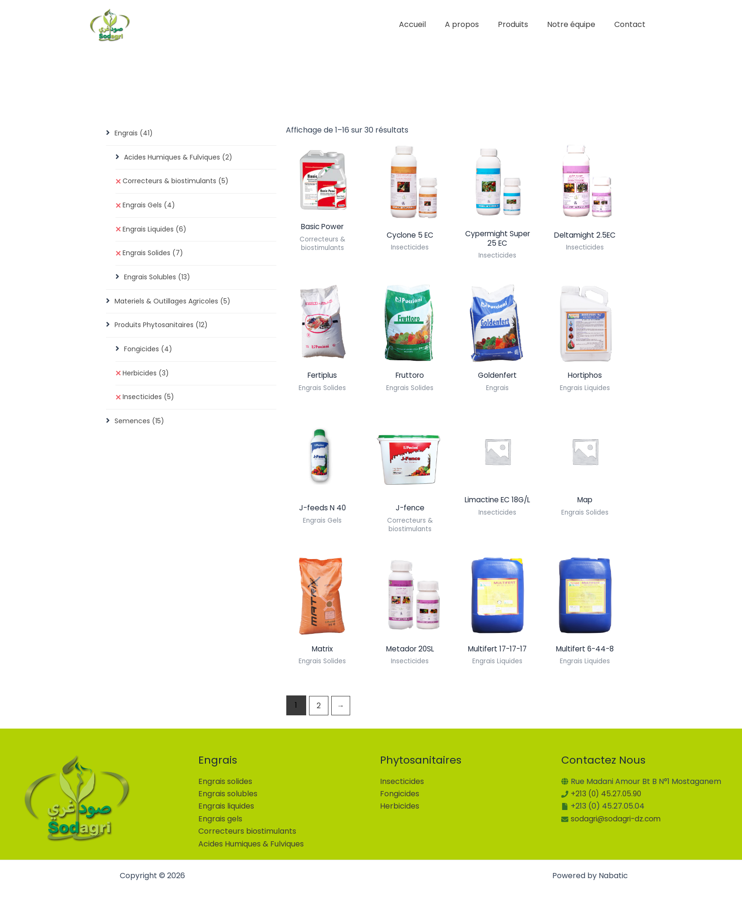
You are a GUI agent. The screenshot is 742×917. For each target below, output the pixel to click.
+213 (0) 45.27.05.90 (607, 793)
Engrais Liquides (154, 231)
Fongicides (148, 352)
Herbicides (146, 377)
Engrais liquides (226, 806)
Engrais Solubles (157, 279)
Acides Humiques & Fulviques (178, 157)
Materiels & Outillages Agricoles (172, 304)
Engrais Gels (149, 206)
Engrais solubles (227, 793)
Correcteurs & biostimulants (176, 182)
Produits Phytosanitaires (161, 328)
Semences (139, 425)
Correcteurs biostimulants (247, 831)
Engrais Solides (153, 255)
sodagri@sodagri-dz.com (617, 818)
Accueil (429, 24)
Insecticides (148, 401)
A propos (475, 24)
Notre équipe (577, 24)
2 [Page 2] (319, 708)
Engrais (134, 133)
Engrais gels (220, 818)
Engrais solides (225, 781)
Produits (522, 24)
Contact (631, 24)
